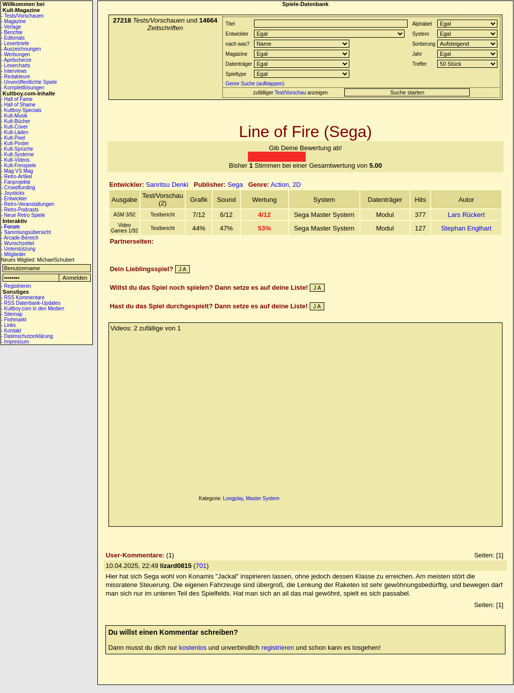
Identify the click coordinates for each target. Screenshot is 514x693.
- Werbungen (15, 54)
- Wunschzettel (17, 243)
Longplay (233, 498)
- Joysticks (13, 193)
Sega (234, 184)
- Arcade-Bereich (19, 238)
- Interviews (14, 71)
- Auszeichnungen (21, 49)
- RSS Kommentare (23, 297)
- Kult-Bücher (15, 121)
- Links (8, 325)
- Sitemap (12, 314)
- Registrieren (16, 286)
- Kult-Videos (15, 160)
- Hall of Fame (17, 99)
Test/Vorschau (290, 92)
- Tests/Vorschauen (22, 16)
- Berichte (12, 32)
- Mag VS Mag (17, 171)
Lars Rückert (466, 214)
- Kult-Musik (14, 116)
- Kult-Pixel (13, 138)
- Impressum (15, 341)
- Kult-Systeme (17, 154)
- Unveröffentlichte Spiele (29, 82)
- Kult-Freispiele (18, 165)
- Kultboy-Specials (21, 110)
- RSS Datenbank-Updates (30, 303)
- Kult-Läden (14, 132)
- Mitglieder (13, 254)
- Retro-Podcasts (20, 209)
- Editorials (13, 38)
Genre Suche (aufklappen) (254, 83)
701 (201, 565)
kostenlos (193, 647)
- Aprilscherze (16, 60)
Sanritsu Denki (167, 184)
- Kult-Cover (14, 127)
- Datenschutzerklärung (27, 336)
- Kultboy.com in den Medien (32, 308)
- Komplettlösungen (22, 87)
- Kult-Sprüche (17, 149)
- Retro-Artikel (16, 176)
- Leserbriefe (15, 43)
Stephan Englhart (466, 228)
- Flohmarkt (14, 319)
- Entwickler (14, 198)
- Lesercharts (15, 65)
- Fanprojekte (16, 182)
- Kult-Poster (15, 143)
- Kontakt (11, 330)
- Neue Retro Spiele (23, 215)
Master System (263, 498)
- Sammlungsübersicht (26, 232)
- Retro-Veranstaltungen (27, 204)
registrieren (278, 647)
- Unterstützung (18, 249)
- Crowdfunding (18, 187)
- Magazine (13, 21)
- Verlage (11, 27)
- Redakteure (15, 76)
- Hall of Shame (18, 104)
